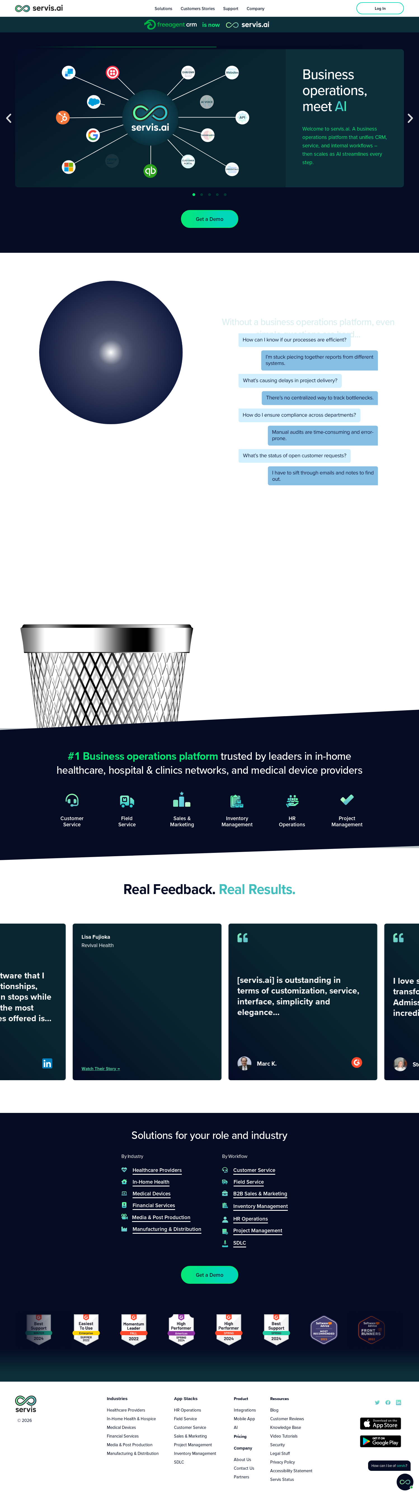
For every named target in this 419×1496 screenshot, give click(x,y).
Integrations (245, 1409)
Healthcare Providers (126, 1409)
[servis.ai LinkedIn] (398, 1401)
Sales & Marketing (190, 1435)
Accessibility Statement (291, 1470)
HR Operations (187, 1409)
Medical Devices (121, 1427)
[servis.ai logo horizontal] (39, 8)
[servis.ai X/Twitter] (377, 1401)
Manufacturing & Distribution (133, 1453)
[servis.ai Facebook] (387, 1401)
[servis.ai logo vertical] (25, 1404)
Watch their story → (127, 1068)
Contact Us (244, 1468)
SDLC (179, 1461)
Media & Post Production (129, 1444)
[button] (9, 118)
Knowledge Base (285, 1427)
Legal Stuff (280, 1453)
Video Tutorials (284, 1435)
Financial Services (123, 1435)
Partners (241, 1476)
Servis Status (282, 1479)
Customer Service (190, 1427)
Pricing (240, 1436)
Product (241, 1398)
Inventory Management (195, 1453)
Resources (279, 1398)
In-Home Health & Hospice (131, 1418)
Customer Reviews (287, 1418)
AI (236, 1427)
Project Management (193, 1444)
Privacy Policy (282, 1461)
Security (277, 1444)
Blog (274, 1409)
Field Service (185, 1418)
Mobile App (244, 1418)
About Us (242, 1459)
